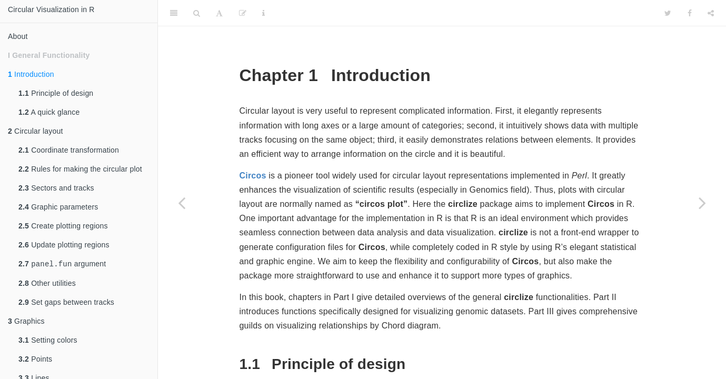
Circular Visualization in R (51, 9)
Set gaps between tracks (66, 303)
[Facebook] (690, 13)
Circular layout (35, 131)
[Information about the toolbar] (263, 13)
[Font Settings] (219, 13)
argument (62, 265)
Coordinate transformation (68, 150)
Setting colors (47, 341)
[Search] (196, 13)
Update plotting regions (64, 245)
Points (35, 360)
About (18, 36)
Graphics (26, 322)
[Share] (711, 13)
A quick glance (48, 112)
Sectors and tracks (56, 188)
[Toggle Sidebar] (173, 13)
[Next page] (702, 202)
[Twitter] (668, 13)
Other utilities (47, 284)
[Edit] (242, 13)
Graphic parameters (58, 207)
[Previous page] (181, 202)
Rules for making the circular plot (80, 169)
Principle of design (55, 93)
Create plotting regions (63, 226)
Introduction (31, 74)
